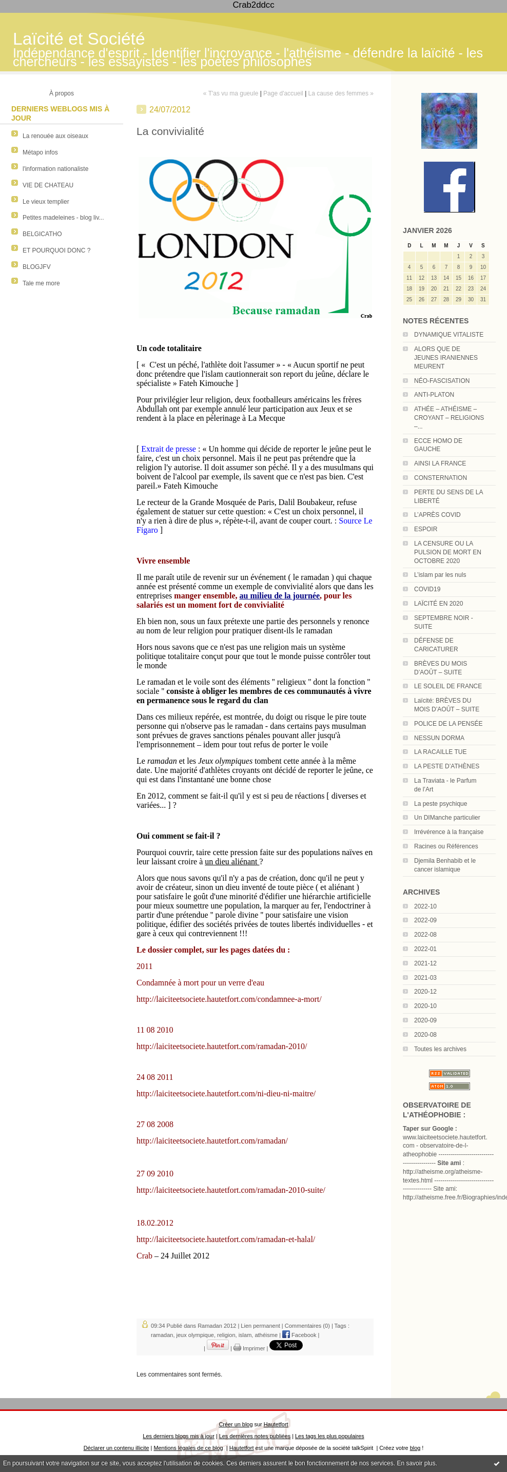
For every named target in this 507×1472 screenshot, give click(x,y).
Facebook (299, 1335)
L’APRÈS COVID (437, 514)
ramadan (162, 1335)
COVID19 (427, 589)
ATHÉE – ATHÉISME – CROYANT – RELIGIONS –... (449, 417)
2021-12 (425, 963)
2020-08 (425, 1034)
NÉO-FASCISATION (442, 380)
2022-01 (425, 949)
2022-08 (425, 934)
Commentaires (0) (307, 1326)
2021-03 (425, 977)
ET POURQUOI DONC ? (56, 250)
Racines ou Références (446, 846)
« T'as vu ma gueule (230, 93)
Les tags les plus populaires (329, 1436)
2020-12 (425, 991)
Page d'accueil (283, 93)
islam (245, 1335)
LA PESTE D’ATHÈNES (446, 766)
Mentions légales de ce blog (188, 1448)
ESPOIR (425, 529)
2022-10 (425, 906)
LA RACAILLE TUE (440, 752)
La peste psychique (440, 803)
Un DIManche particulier (447, 817)
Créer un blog (235, 1424)
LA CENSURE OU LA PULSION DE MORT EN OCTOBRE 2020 (447, 552)
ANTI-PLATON (434, 394)
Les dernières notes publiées (254, 1436)
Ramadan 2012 (217, 1326)
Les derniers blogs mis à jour (178, 1436)
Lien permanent (260, 1326)
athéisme (266, 1335)
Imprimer (249, 1348)
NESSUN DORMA (439, 738)
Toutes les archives (440, 1049)
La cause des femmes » (341, 93)
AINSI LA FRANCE (440, 463)
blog (415, 1448)
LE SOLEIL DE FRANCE (448, 686)
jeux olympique (195, 1335)
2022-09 (425, 920)
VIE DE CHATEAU (48, 185)
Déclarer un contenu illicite (116, 1448)
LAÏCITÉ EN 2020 (438, 603)
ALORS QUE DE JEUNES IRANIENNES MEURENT (446, 357)
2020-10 (425, 1006)
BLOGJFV (37, 266)
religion (226, 1335)
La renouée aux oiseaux (55, 136)
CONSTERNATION (440, 477)
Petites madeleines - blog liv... (63, 217)
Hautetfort (276, 1424)
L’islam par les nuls (440, 574)
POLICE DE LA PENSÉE (448, 723)
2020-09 (425, 1020)
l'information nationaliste (55, 168)
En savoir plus (416, 1463)
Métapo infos (40, 152)
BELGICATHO (42, 234)
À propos (61, 93)
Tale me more (41, 283)
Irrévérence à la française (448, 832)
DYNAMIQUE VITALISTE (448, 334)
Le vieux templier (46, 201)
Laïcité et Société (79, 38)
